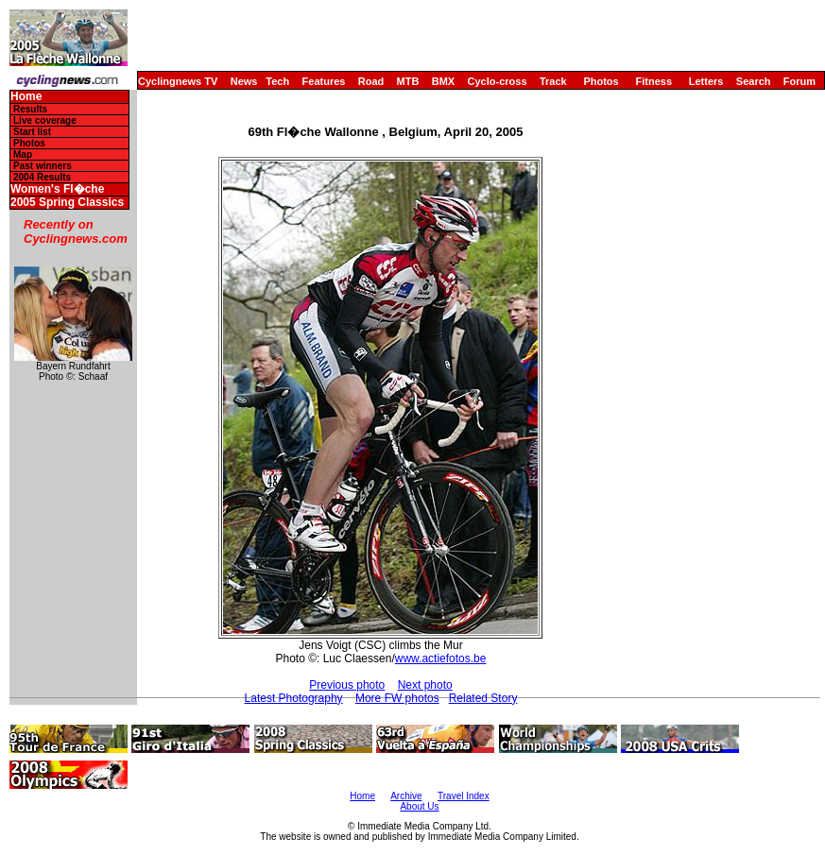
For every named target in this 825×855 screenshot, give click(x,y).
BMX (443, 81)
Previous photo (347, 685)
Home (26, 97)
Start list (32, 132)
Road (371, 81)
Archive (405, 796)
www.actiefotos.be (441, 658)
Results (30, 109)
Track (553, 81)
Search (753, 81)
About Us (419, 806)
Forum (799, 81)
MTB (408, 81)
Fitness (653, 81)
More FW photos (397, 698)
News (244, 81)
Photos (600, 81)
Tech (277, 81)
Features (324, 81)
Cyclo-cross (497, 81)
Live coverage (45, 120)
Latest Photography (294, 698)
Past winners (42, 166)
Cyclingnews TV (177, 81)
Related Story (483, 698)
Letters (706, 81)
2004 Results (42, 177)
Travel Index (464, 796)
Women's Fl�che (57, 189)
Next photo (425, 685)
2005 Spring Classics (67, 203)
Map (22, 154)
